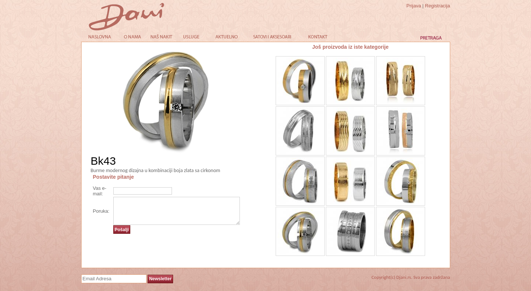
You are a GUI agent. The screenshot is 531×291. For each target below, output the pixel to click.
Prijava (413, 5)
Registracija (437, 5)
